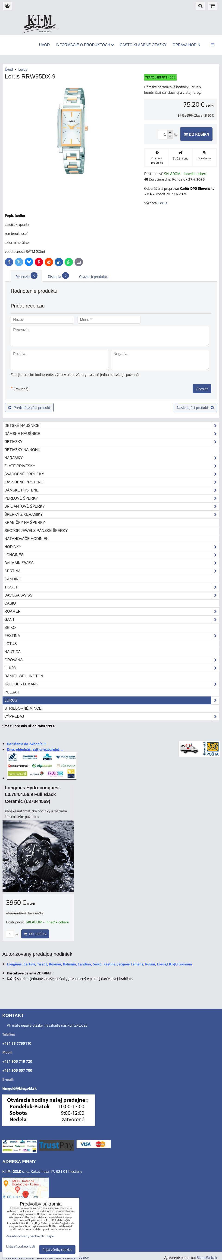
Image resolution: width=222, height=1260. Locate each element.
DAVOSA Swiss (111, 595)
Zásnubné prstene (111, 482)
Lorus (111, 700)
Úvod (44, 45)
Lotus (10, 644)
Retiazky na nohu (22, 450)
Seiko (10, 628)
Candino (13, 579)
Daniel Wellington (23, 676)
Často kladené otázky (143, 45)
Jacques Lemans (111, 684)
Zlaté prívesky (111, 466)
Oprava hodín (186, 45)
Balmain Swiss (111, 563)
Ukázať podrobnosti (20, 1246)
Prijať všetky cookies (57, 1249)
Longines (111, 555)
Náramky (111, 458)
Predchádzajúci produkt (29, 407)
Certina (111, 571)
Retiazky (111, 442)
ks (12, 934)
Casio (10, 603)
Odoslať (202, 389)
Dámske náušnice (111, 434)
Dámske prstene (111, 490)
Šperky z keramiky (111, 514)
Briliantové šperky (111, 506)
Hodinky (111, 547)
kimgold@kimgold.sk (19, 1088)
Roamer (111, 611)
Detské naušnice (111, 426)
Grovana (111, 660)
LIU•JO (111, 668)
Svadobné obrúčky (111, 474)
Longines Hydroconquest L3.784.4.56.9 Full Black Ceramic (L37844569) (32, 794)
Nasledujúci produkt (195, 407)
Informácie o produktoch (85, 45)
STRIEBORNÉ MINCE (22, 708)
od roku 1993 (45, 31)
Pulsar (11, 692)
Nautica (12, 652)
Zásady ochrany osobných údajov (30, 1236)
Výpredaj (111, 716)
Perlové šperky (111, 498)
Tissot (111, 587)
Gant (111, 620)
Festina (111, 636)
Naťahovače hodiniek (26, 539)
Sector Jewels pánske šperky (36, 531)
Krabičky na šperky (24, 522)
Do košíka (196, 134)
